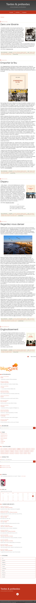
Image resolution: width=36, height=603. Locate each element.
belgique (12, 451)
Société (25, 52)
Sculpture (7, 451)
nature (31, 451)
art (1, 448)
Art (2, 558)
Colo (2, 521)
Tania (2, 507)
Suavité (2, 396)
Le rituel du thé (4, 420)
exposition (12, 453)
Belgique (3, 562)
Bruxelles (4, 564)
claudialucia (3, 531)
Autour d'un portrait (5, 411)
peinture (17, 453)
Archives (18, 12)
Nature (3, 570)
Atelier (2, 377)
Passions (22, 52)
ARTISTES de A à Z (4, 436)
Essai (21, 453)
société (8, 215)
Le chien (2, 387)
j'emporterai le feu (8, 53)
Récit (29, 453)
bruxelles (5, 448)
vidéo (14, 315)
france (33, 53)
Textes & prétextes (18, 4)
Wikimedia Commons (29, 255)
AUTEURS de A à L (4, 433)
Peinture (3, 574)
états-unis (28, 448)
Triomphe (2, 406)
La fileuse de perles (5, 382)
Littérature (18, 52)
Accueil (11, 12)
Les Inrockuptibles (8, 167)
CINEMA (2, 439)
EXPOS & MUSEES (4, 438)
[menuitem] (11, 12)
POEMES (2, 443)
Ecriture (16, 451)
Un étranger (3, 415)
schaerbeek (26, 451)
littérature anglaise (12, 448)
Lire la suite (23, 476)
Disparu (4, 181)
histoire (21, 451)
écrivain (28, 131)
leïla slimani (6, 54)
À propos (24, 12)
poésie (2, 451)
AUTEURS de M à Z (4, 435)
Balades (3, 560)
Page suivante (33, 356)
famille (25, 453)
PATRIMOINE (3, 441)
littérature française (4, 453)
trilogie (30, 52)
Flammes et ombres (5, 392)
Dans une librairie (10, 24)
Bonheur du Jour (4, 512)
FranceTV (5, 164)
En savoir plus (14, 602)
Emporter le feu (9, 62)
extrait (10, 54)
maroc (24, 53)
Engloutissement (9, 329)
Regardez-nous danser (12, 224)
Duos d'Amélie (4, 401)
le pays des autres (13, 215)
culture (18, 448)
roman (23, 448)
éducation (30, 53)
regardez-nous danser (5, 214)
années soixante (28, 214)
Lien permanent (4, 52)
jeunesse (2, 215)
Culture (14, 52)
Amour (33, 448)
